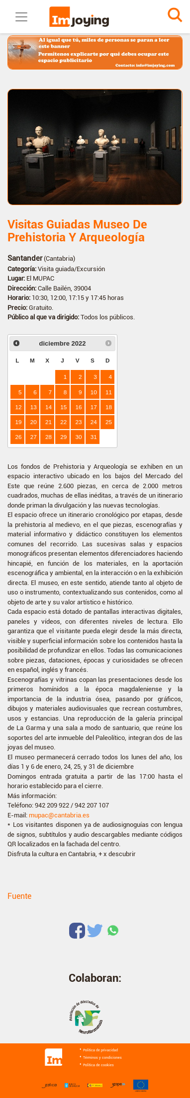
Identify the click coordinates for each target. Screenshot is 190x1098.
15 (63, 407)
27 (33, 437)
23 (79, 422)
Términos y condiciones (102, 1058)
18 (108, 407)
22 (63, 422)
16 (79, 407)
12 (18, 407)
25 (108, 422)
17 (94, 407)
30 (79, 437)
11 (108, 392)
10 (94, 392)
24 (94, 422)
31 (94, 437)
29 (63, 437)
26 (18, 437)
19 (18, 422)
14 (48, 407)
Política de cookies (98, 1065)
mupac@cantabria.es (59, 815)
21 (48, 422)
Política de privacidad (100, 1050)
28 (48, 437)
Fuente (19, 896)
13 (33, 407)
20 (33, 422)
